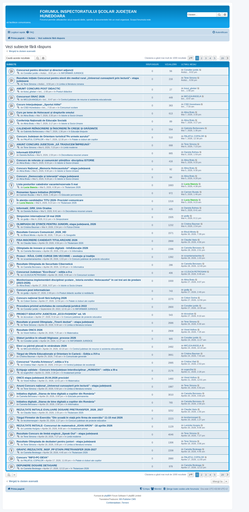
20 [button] (222, 58)
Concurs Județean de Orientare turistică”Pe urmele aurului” (53, 136)
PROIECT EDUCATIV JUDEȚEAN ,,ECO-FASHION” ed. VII (51, 313)
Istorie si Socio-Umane (72, 115)
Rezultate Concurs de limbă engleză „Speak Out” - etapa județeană (57, 433)
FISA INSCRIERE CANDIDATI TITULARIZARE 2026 (47, 240)
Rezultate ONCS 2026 (29, 329)
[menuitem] (30, 32)
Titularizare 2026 (73, 187)
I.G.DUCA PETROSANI (35, 275)
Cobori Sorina (30, 301)
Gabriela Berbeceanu (34, 131)
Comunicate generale (76, 356)
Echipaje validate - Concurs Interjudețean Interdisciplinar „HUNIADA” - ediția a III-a (67, 369)
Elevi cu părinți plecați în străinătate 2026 (42, 345)
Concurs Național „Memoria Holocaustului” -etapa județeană (53, 168)
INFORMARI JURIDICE (72, 73)
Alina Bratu (29, 115)
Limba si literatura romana (71, 84)
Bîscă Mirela (29, 235)
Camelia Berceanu (32, 251)
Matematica (72, 333)
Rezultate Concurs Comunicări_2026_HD (41, 232)
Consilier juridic (31, 73)
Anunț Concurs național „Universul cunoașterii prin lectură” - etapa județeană (64, 385)
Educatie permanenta (72, 195)
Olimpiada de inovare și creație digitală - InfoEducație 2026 (52, 248)
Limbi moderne (70, 147)
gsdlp (26, 219)
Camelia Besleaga (32, 452)
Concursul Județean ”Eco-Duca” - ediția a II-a (44, 271)
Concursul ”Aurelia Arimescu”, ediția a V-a (42, 361)
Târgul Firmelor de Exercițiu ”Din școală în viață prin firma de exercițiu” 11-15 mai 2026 (70, 417)
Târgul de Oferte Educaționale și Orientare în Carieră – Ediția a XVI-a (58, 353)
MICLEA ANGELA (32, 99)
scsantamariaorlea (32, 259)
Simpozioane (62, 219)
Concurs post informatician (33, 290)
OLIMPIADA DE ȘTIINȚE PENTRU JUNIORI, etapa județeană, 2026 (56, 224)
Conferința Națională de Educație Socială (42, 120)
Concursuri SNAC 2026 (31, 96)
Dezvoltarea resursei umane (74, 155)
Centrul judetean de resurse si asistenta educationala (86, 99)
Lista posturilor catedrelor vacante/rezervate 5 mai (47, 184)
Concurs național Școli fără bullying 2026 (42, 298)
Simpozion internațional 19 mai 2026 (39, 216)
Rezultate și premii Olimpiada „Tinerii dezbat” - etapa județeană (55, 321)
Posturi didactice (64, 91)
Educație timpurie (79, 131)
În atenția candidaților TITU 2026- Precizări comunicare (50, 200)
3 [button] (206, 58)
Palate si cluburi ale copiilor (85, 139)
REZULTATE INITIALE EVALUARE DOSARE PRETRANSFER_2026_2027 (60, 409)
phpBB (107, 496)
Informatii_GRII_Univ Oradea (34, 208)
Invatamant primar (72, 373)
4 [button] (210, 58)
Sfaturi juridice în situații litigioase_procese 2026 (46, 337)
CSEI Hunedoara (32, 107)
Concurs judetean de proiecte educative (91, 259)
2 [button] (201, 58)
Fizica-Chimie (73, 227)
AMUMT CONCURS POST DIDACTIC (38, 88)
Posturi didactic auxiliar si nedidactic (77, 293)
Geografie (70, 235)
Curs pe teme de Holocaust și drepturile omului (45, 112)
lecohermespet (31, 420)
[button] (191, 58)
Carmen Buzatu (26, 195)
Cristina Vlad (30, 365)
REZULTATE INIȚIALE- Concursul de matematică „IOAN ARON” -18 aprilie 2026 (64, 425)
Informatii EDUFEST (29, 152)
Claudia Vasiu (30, 243)
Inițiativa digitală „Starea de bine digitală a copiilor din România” (56, 393)
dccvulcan (28, 317)
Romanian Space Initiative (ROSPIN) (38, 192)
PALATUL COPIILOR (34, 139)
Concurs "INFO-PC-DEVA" (32, 457)
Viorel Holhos (30, 333)
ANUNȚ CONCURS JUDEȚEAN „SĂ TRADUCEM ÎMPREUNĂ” (53, 144)
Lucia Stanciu (31, 187)
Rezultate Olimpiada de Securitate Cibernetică (45, 264)
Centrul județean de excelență (81, 365)
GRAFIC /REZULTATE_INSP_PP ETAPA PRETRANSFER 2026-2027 (56, 449)
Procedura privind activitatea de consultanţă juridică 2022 (52, 306)
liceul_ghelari (30, 91)
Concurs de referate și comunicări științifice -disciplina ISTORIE (55, 160)
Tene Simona (30, 84)
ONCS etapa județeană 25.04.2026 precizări (43, 377)
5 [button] (214, 58)
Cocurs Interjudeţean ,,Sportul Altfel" (39, 104)
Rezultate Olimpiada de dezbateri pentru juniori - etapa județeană (56, 441)
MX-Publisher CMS (127, 499)
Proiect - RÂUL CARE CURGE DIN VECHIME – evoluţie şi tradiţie (56, 256)
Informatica (77, 251)
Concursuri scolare (69, 107)
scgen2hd (28, 373)
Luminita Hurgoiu (32, 428)
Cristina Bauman (31, 227)
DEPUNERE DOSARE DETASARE (37, 465)
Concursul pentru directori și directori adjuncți (45, 70)
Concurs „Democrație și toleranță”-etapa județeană (48, 176)
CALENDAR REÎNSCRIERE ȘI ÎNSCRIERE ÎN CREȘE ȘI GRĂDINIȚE (57, 128)
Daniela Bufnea (26, 155)
